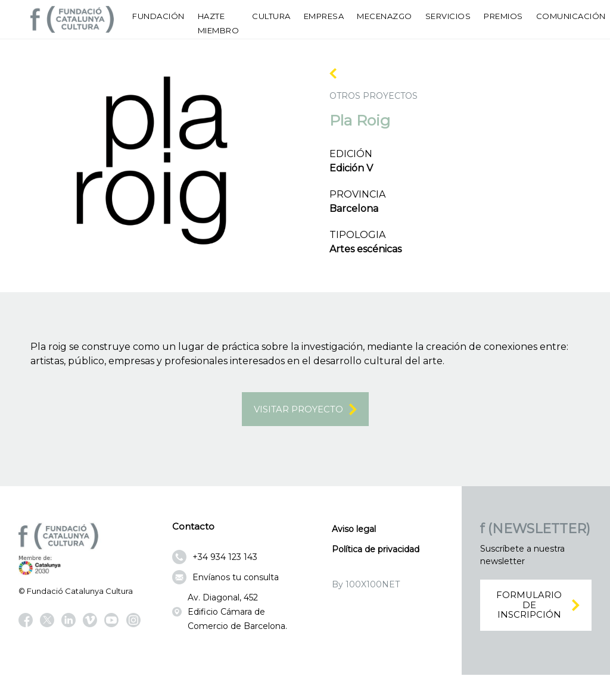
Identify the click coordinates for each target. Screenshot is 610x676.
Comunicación (571, 16)
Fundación (158, 16)
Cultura (271, 16)
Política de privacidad (375, 551)
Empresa (324, 16)
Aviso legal (354, 530)
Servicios (448, 16)
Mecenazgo (384, 16)
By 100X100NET (366, 586)
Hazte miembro (218, 23)
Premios (503, 16)
